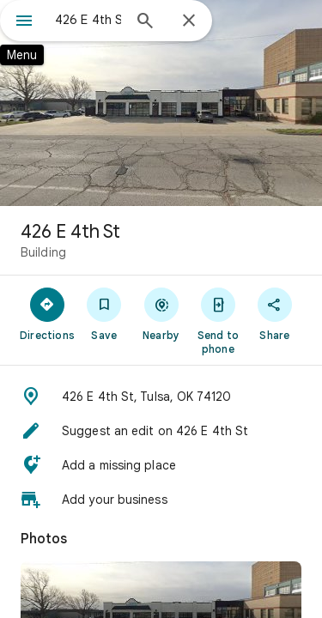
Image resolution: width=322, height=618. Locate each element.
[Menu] (24, 22)
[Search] (145, 22)
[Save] (104, 313)
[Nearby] (160, 313)
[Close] (189, 21)
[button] (161, 396)
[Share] (274, 313)
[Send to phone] (218, 320)
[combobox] (88, 19)
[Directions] (47, 313)
